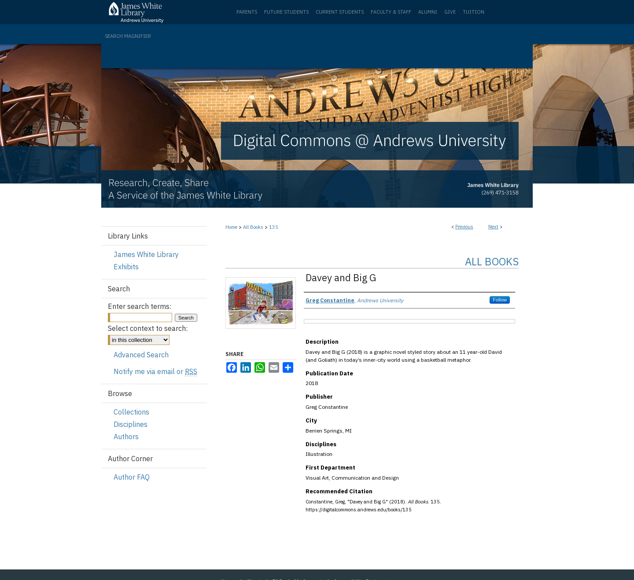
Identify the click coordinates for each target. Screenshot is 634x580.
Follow (500, 299)
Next (493, 227)
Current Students (340, 12)
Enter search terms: (139, 306)
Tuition (473, 12)
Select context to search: (148, 328)
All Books (253, 227)
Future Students (286, 12)
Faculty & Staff (391, 12)
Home (231, 227)
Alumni (427, 12)
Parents (246, 12)
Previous (464, 227)
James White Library (146, 254)
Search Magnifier (128, 36)
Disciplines (130, 424)
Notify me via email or (155, 371)
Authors (126, 436)
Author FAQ (132, 477)
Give (450, 12)
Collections (131, 411)
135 (273, 227)
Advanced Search (141, 354)
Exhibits (126, 266)
